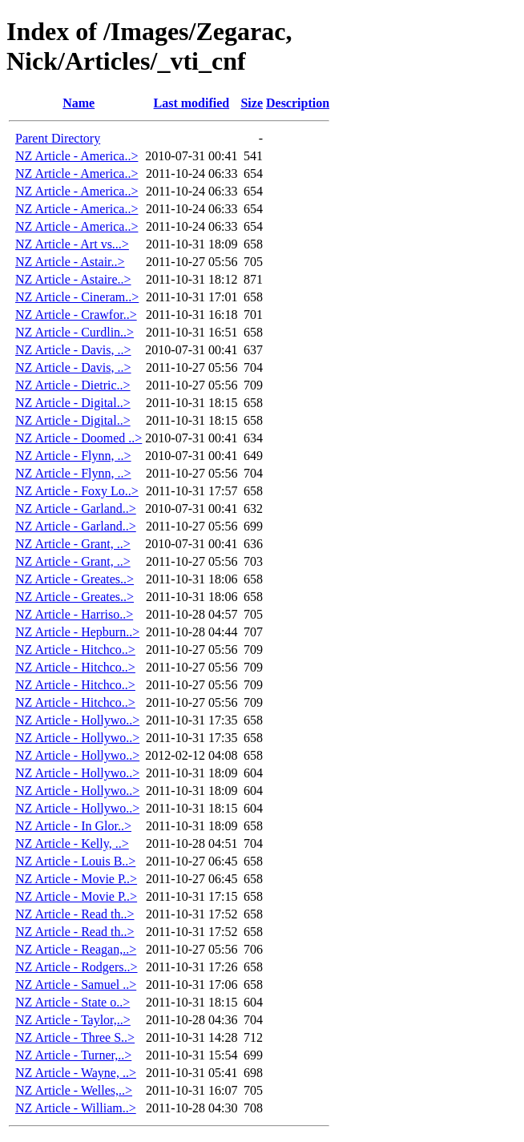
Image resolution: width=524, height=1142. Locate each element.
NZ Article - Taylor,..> (73, 1020)
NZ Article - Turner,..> (73, 1055)
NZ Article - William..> (75, 1108)
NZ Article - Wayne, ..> (75, 1072)
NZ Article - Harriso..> (74, 614)
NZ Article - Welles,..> (73, 1090)
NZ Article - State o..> (72, 1002)
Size (251, 103)
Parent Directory (57, 138)
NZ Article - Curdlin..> (74, 332)
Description (297, 103)
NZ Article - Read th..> (75, 914)
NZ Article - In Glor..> (73, 826)
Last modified (192, 103)
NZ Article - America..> (76, 156)
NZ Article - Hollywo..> (77, 720)
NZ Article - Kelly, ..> (72, 843)
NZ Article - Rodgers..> (76, 967)
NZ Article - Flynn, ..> (73, 455)
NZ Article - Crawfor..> (76, 314)
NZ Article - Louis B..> (75, 861)
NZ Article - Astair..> (70, 261)
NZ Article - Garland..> (75, 508)
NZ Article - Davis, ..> (73, 350)
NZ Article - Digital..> (73, 403)
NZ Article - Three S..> (75, 1037)
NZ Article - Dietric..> (73, 385)
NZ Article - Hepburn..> (77, 632)
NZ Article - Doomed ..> (78, 438)
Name (78, 103)
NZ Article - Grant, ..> (73, 544)
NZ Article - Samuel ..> (75, 984)
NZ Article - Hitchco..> (75, 649)
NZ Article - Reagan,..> (75, 949)
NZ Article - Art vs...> (72, 244)
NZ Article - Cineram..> (77, 297)
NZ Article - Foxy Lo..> (77, 491)
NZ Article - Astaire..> (73, 279)
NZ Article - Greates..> (74, 579)
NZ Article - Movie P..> (76, 879)
